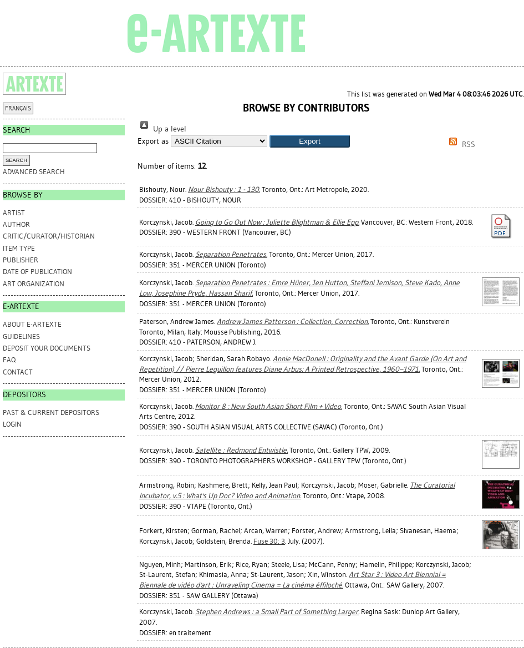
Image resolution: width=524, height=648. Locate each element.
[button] (309, 141)
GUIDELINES (21, 336)
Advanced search (34, 172)
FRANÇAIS (18, 108)
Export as (153, 141)
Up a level (162, 129)
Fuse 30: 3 (269, 541)
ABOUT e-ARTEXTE (32, 324)
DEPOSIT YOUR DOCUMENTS (46, 348)
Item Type (19, 248)
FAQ (9, 360)
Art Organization (33, 284)
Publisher (20, 260)
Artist (14, 213)
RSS (460, 144)
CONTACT (18, 372)
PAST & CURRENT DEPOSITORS (51, 412)
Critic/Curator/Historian (49, 236)
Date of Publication (37, 271)
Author (16, 224)
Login (12, 424)
